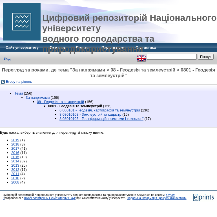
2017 (15, 148)
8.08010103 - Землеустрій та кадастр (90, 114)
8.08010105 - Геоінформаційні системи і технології (101, 119)
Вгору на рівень (19, 81)
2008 (15, 182)
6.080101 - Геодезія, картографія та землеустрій (99, 110)
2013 (15, 165)
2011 (15, 174)
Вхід (6, 58)
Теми (18, 93)
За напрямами (38, 97)
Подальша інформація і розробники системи (156, 198)
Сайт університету (22, 47)
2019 (15, 140)
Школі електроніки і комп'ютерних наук (50, 198)
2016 (15, 153)
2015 (15, 157)
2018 (15, 144)
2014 (15, 161)
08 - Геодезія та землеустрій (60, 102)
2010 (15, 178)
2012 (15, 169)
